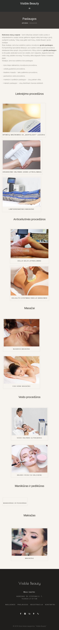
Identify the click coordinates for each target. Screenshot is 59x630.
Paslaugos (23, 604)
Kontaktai (50, 604)
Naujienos (10, 604)
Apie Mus (25, 23)
